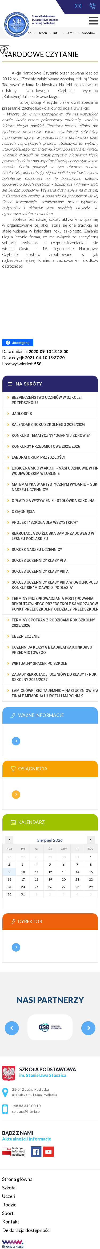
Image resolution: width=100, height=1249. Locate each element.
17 (23, 879)
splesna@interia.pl (78, 6)
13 (64, 872)
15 (91, 872)
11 (36, 872)
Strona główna (17, 1179)
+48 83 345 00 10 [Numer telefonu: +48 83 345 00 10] (26, 1106)
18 (36, 879)
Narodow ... (86, 33)
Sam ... (67, 33)
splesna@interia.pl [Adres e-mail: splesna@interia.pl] (26, 1111)
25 (36, 887)
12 (50, 872)
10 (23, 872)
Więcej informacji (16, 741)
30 (9, 894)
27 (64, 887)
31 (23, 894)
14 (77, 872)
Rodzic (9, 1204)
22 (91, 879)
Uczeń (8, 1196)
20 (64, 879)
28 (77, 887)
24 (23, 887)
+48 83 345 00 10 (92, 6)
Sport (8, 1213)
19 (50, 879)
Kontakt (10, 1222)
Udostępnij (18, 343)
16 (9, 879)
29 (91, 887)
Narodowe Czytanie (40, 54)
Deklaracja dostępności (26, 1230)
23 (9, 887)
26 (50, 887)
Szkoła (8, 1187)
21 (77, 879)
